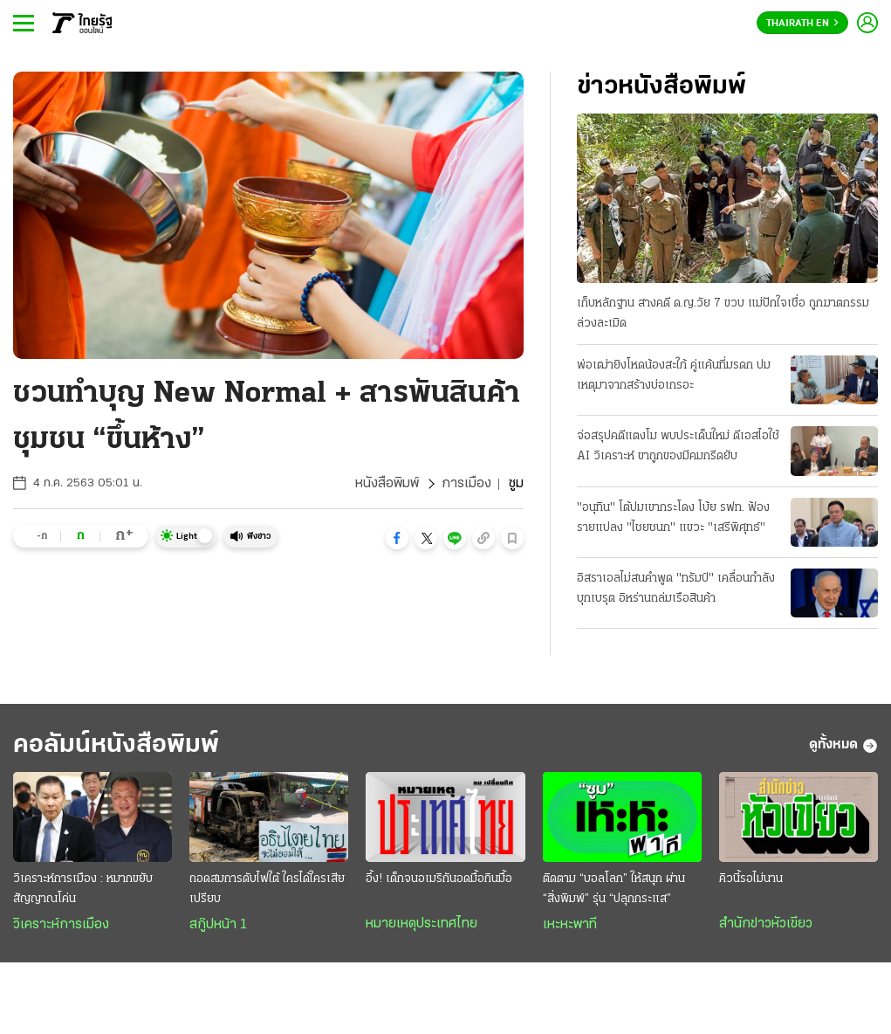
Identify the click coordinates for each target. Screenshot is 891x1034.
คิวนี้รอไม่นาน (751, 879)
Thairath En (802, 23)
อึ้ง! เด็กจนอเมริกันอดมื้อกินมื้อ (439, 879)
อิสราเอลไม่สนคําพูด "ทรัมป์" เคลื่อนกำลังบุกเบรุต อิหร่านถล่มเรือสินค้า (676, 588)
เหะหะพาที (570, 925)
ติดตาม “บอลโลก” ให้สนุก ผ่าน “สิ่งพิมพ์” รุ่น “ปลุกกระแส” (614, 889)
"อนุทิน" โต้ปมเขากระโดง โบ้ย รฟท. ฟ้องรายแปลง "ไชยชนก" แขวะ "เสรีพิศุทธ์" (673, 517)
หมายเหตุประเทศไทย (421, 924)
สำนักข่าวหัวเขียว (765, 924)
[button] (397, 538)
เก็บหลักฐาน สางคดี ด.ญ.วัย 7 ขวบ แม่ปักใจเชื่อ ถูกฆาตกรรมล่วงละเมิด (723, 313)
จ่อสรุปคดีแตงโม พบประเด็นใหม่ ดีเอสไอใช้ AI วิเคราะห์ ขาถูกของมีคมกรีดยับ (678, 446)
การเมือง (466, 484)
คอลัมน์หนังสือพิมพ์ (116, 745)
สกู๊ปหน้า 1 (218, 925)
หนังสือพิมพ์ (387, 484)
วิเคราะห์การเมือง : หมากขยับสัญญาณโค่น (83, 889)
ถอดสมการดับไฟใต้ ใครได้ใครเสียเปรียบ (267, 889)
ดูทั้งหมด (843, 746)
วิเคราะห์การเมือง (61, 925)
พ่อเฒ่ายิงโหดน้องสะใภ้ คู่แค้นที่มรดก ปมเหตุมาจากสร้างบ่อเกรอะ (674, 375)
